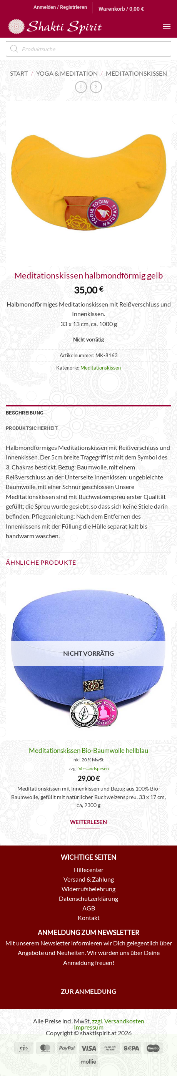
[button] (60, 7)
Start (19, 73)
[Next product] (81, 87)
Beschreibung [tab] (24, 413)
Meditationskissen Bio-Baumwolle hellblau (88, 750)
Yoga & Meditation (67, 73)
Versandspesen (93, 768)
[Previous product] (96, 87)
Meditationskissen (136, 73)
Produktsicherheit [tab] (32, 428)
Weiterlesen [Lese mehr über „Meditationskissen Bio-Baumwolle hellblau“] (88, 822)
